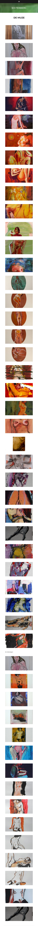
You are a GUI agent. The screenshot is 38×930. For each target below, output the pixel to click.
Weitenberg (19, 8)
